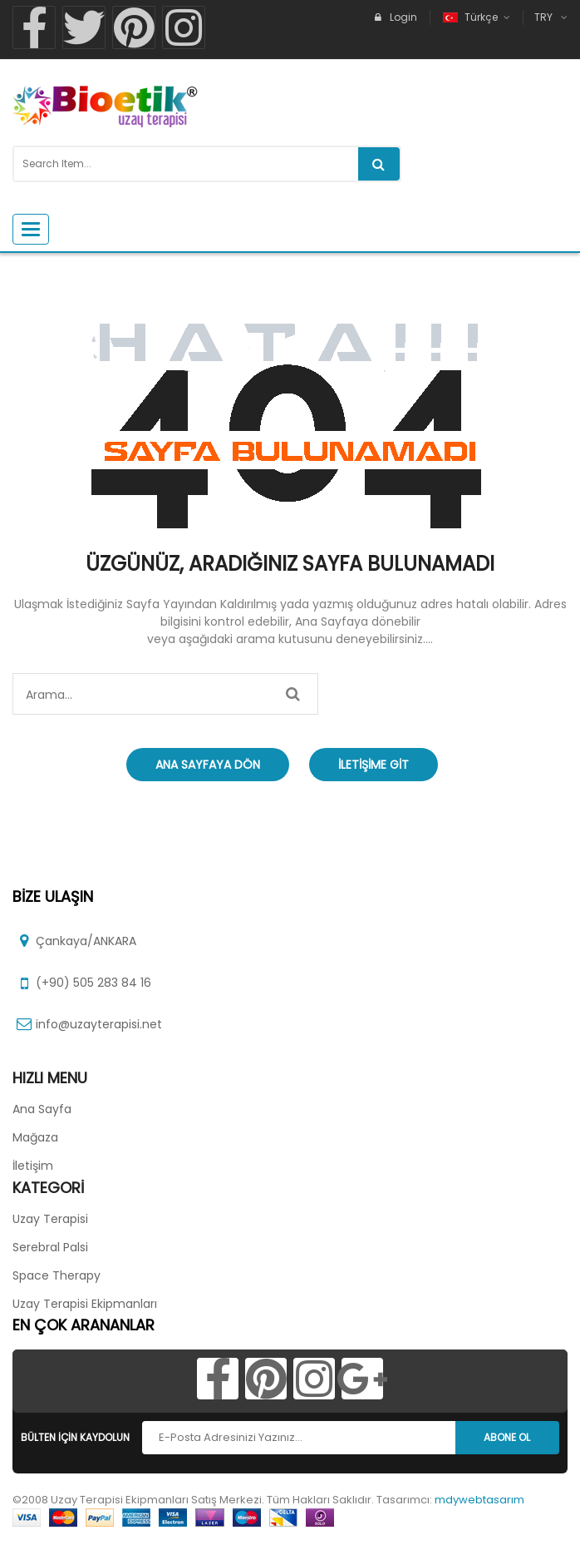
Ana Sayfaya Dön (207, 764)
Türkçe (471, 17)
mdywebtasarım (479, 1500)
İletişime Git (373, 764)
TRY (543, 17)
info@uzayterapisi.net (99, 1024)
